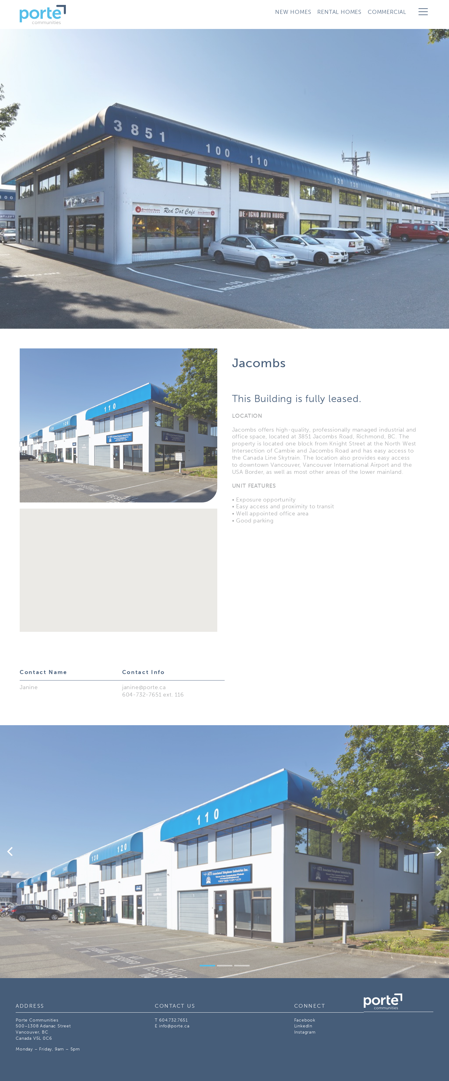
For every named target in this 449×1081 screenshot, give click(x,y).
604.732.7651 (173, 1020)
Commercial (387, 12)
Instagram (305, 1032)
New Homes (293, 12)
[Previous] (10, 851)
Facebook (304, 1020)
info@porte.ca (174, 1026)
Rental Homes (339, 12)
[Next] (438, 851)
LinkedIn (303, 1026)
